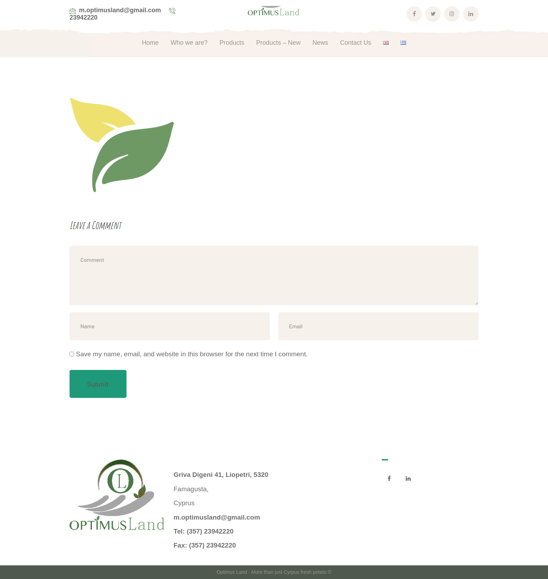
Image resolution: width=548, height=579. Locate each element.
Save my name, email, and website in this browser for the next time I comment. (192, 354)
